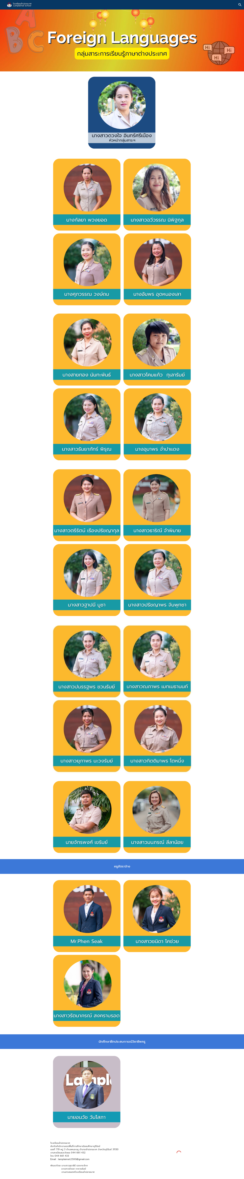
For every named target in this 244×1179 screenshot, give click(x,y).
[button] (240, 5)
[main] (122, 866)
